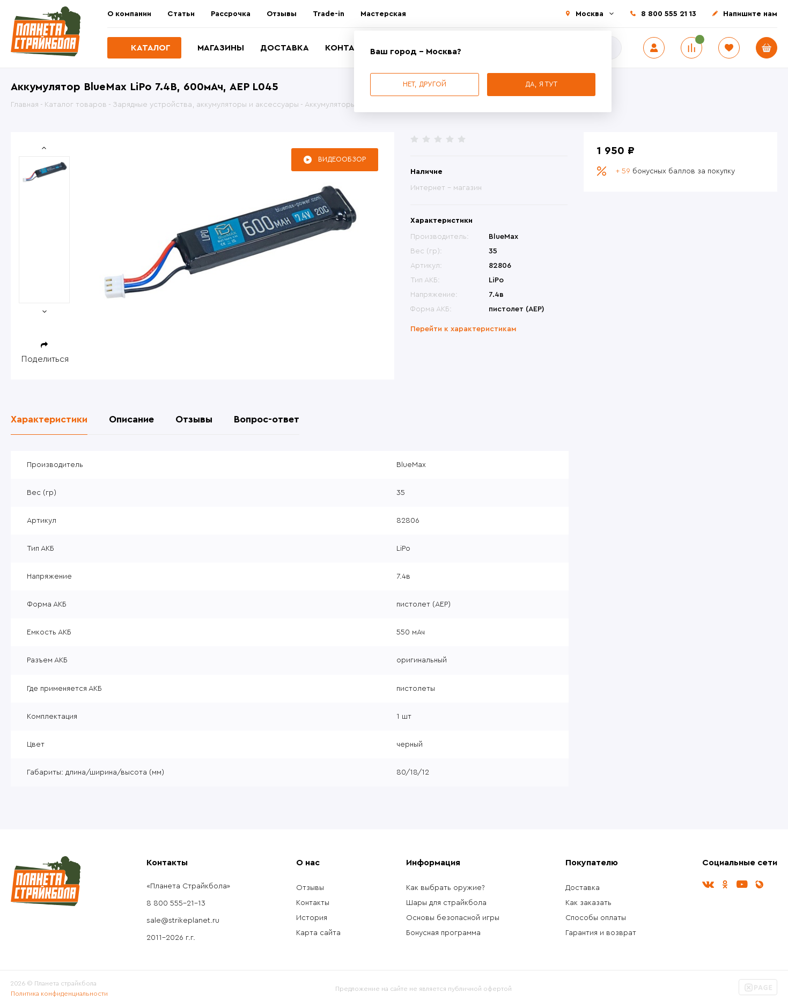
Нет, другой (424, 84)
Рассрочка (231, 14)
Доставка (284, 47)
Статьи (181, 14)
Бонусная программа (443, 933)
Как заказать (588, 903)
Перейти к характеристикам (463, 329)
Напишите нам (750, 14)
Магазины (220, 47)
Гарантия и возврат (600, 933)
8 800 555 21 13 (668, 14)
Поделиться (45, 359)
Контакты (349, 47)
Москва (589, 14)
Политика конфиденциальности (59, 993)
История (311, 918)
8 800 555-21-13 (175, 903)
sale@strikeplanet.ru (182, 920)
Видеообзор (342, 159)
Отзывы (282, 14)
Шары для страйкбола (446, 903)
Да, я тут (541, 84)
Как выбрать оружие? (445, 888)
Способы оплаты (595, 918)
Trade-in (328, 14)
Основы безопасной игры (452, 918)
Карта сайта (318, 933)
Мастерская (383, 14)
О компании (129, 14)
